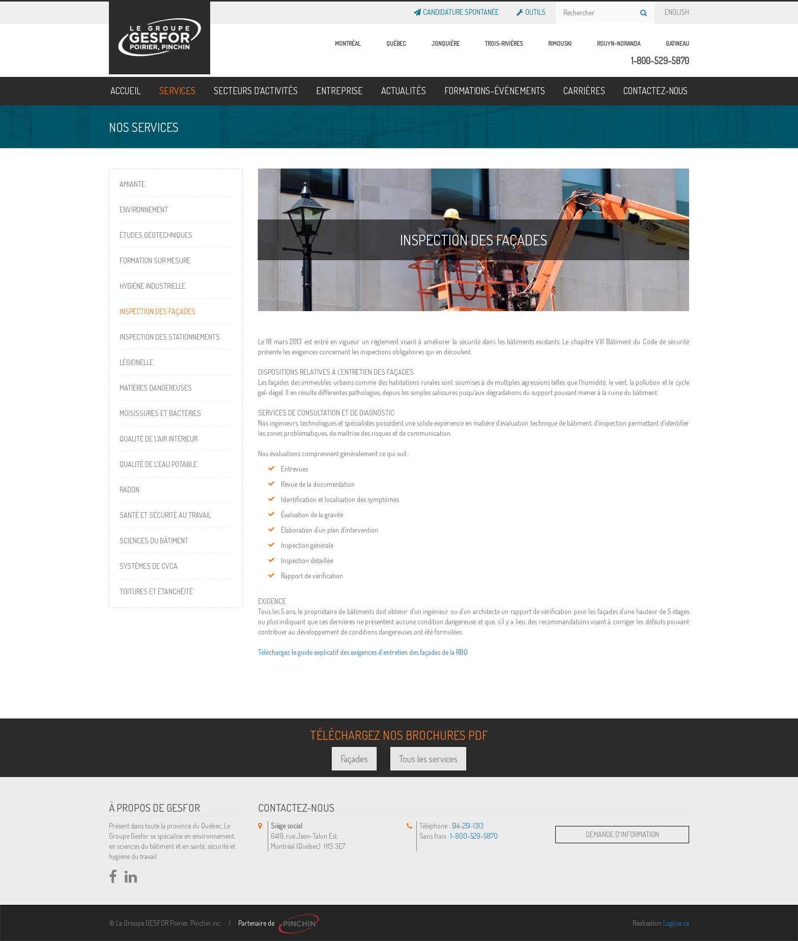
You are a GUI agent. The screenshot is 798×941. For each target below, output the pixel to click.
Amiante (132, 184)
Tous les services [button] (428, 758)
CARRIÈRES (584, 90)
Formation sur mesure (155, 260)
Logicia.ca (676, 923)
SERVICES (177, 90)
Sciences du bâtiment (154, 540)
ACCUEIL (125, 90)
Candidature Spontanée (460, 10)
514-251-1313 (467, 825)
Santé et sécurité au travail (165, 515)
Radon (129, 489)
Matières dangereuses (156, 387)
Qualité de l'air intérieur (158, 438)
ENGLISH (677, 10)
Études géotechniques (156, 235)
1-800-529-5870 (660, 60)
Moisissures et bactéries (160, 413)
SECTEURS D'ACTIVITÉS (256, 90)
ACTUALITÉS (403, 90)
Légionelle (136, 362)
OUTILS (534, 10)
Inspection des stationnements (170, 337)
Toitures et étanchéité (156, 591)
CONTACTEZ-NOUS (655, 90)
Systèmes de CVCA (149, 566)
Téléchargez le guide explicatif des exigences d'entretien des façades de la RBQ (363, 652)
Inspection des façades (157, 311)
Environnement (144, 209)
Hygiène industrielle (152, 286)
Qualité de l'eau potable (158, 464)
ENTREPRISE (339, 90)
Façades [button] (354, 758)
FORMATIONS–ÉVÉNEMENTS (494, 90)
